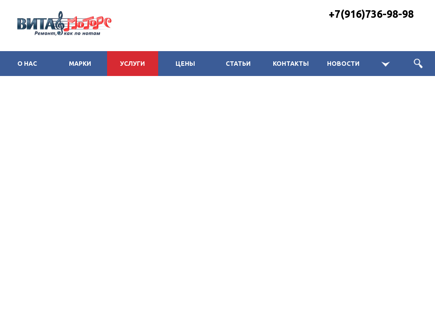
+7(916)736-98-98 (371, 14)
